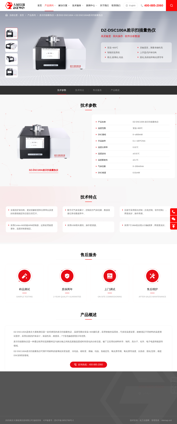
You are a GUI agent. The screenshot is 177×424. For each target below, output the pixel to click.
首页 (39, 5)
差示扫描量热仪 (46, 15)
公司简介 (42, 386)
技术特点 (79, 90)
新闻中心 (90, 5)
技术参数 (61, 90)
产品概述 (115, 90)
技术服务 (76, 5)
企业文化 (42, 390)
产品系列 (49, 5)
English (131, 5)
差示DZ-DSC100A (64, 15)
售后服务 (97, 90)
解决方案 (62, 5)
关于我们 (104, 5)
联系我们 (116, 5)
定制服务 (20, 386)
